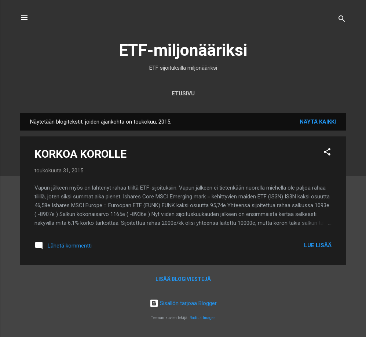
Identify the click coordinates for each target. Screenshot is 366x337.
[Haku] (341, 20)
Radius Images (203, 317)
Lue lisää (318, 245)
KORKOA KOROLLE (80, 153)
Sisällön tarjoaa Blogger (183, 303)
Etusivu (183, 93)
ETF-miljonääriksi (183, 50)
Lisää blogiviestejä (183, 279)
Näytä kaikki (318, 121)
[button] (327, 153)
